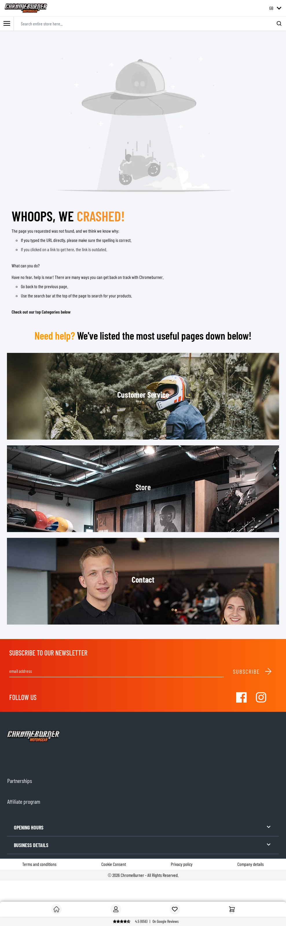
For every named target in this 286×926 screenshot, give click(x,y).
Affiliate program (23, 801)
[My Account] (116, 909)
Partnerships (19, 780)
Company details (250, 864)
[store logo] (26, 8)
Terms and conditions (39, 864)
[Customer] (56, 909)
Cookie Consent (113, 864)
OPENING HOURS (143, 827)
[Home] (232, 909)
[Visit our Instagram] (261, 697)
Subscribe (252, 671)
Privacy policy (181, 864)
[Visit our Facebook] (241, 697)
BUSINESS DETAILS (143, 844)
